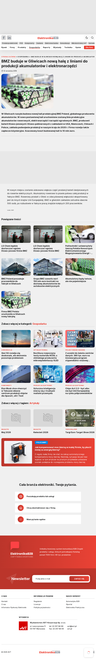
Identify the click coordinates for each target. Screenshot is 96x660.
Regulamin (38, 601)
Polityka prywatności (42, 607)
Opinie (78, 47)
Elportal (69, 604)
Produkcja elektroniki (9, 43)
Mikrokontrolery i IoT (79, 43)
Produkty (22, 47)
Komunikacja (65, 43)
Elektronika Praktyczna (75, 607)
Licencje (37, 604)
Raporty (46, 47)
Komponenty (29, 43)
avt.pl (69, 629)
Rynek (4, 47)
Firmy (12, 47)
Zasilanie (39, 43)
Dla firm (89, 47)
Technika (68, 47)
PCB (21, 43)
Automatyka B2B (72, 601)
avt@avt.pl (72, 626)
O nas (3, 604)
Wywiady (57, 47)
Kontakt (4, 601)
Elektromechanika (51, 43)
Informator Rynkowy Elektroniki (13, 607)
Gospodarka (34, 47)
